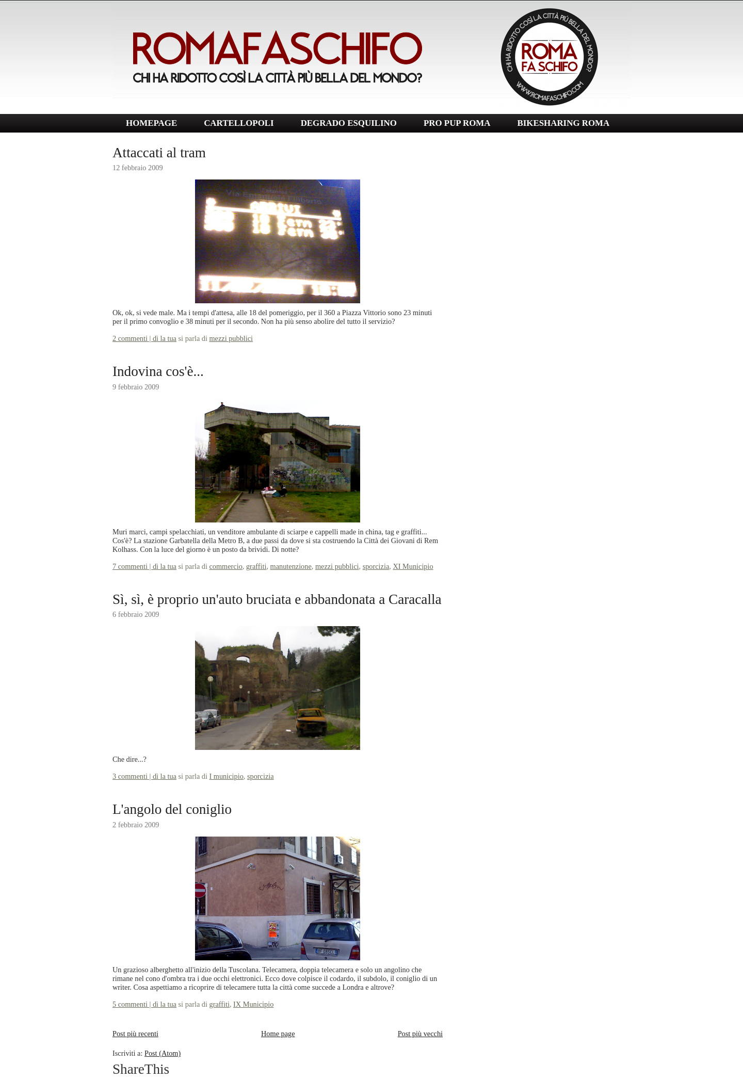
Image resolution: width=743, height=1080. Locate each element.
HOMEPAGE (151, 123)
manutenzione (291, 566)
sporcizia (376, 566)
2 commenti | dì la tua (144, 338)
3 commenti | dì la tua (144, 776)
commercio (226, 566)
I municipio (226, 776)
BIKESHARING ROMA (563, 123)
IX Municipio (253, 1004)
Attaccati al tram (159, 152)
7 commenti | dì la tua (144, 566)
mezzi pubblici (231, 338)
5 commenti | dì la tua (144, 1004)
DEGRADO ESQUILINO (349, 123)
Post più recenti (135, 1033)
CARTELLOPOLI (239, 123)
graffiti (256, 566)
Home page (278, 1033)
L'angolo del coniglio (172, 809)
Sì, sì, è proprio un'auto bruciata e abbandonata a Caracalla (277, 599)
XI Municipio (413, 566)
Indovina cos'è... (158, 371)
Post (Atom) (162, 1053)
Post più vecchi (420, 1033)
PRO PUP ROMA (457, 123)
